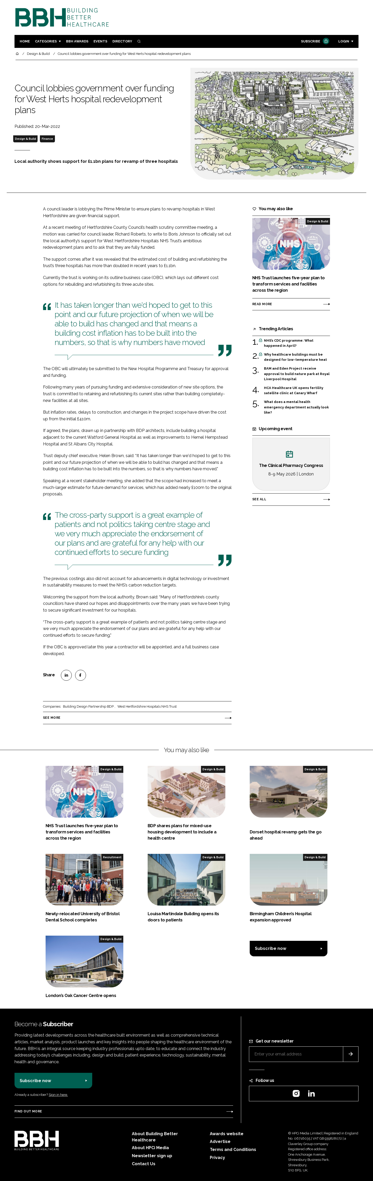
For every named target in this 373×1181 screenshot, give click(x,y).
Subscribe (314, 41)
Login (343, 41)
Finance (47, 138)
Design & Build (25, 138)
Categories (46, 41)
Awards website (226, 1133)
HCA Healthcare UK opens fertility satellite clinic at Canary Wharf (293, 390)
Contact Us (143, 1163)
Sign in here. (58, 1095)
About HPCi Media (150, 1147)
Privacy (217, 1157)
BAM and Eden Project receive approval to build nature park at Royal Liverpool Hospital (296, 374)
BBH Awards (77, 41)
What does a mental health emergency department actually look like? (296, 406)
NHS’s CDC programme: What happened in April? (288, 343)
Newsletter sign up (152, 1155)
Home (25, 41)
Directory (122, 41)
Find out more (28, 1111)
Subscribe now (270, 948)
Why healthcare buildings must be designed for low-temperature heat (295, 357)
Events (100, 41)
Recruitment (112, 857)
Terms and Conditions (233, 1149)
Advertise (220, 1141)
